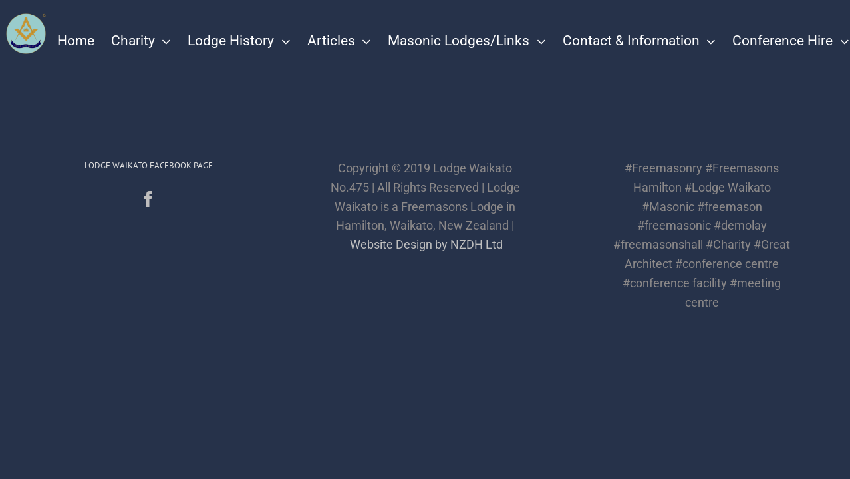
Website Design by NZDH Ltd (426, 244)
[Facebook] (148, 199)
